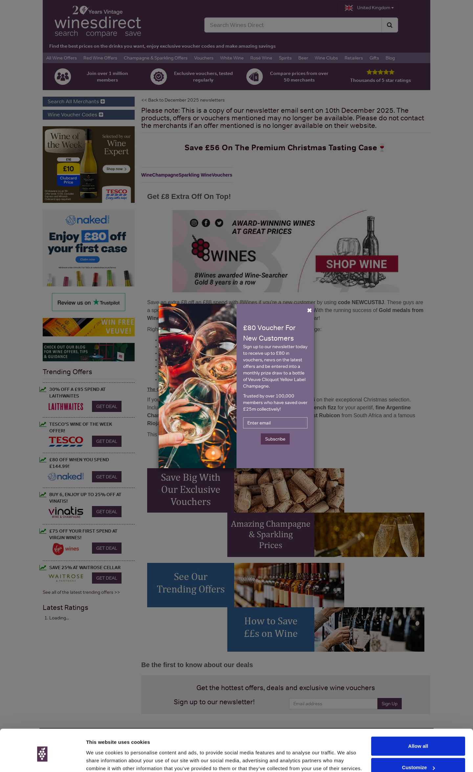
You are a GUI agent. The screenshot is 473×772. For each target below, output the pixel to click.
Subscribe (275, 439)
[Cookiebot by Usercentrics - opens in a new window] (42, 759)
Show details (101, 759)
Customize (418, 740)
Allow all (418, 718)
